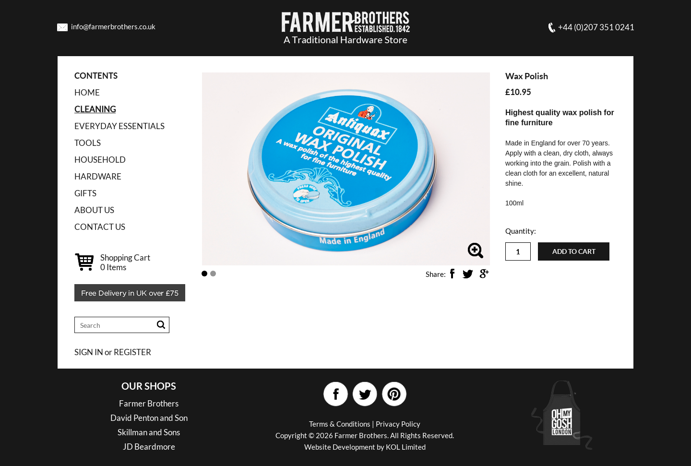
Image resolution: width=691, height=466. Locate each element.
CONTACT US (99, 227)
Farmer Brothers (149, 403)
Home (87, 92)
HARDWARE (97, 176)
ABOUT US (94, 210)
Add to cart (574, 251)
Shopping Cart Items (125, 262)
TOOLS (87, 143)
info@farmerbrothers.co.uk (113, 26)
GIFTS (85, 193)
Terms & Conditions (339, 423)
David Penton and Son (149, 418)
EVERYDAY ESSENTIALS (119, 126)
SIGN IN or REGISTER (112, 352)
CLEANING (95, 109)
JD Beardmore (149, 447)
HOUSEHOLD (100, 160)
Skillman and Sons (149, 432)
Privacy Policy (398, 423)
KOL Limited (406, 446)
